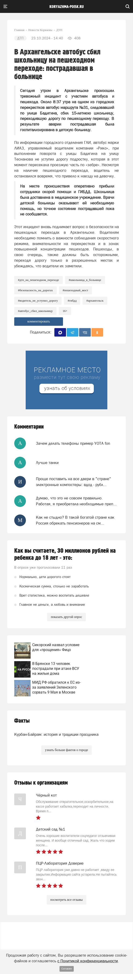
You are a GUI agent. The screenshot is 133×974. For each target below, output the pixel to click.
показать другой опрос (66, 617)
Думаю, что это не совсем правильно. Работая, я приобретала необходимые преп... (76, 501)
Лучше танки (47, 462)
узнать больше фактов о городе (66, 750)
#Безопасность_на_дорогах (35, 290)
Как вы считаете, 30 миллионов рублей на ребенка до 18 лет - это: (65, 554)
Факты (22, 720)
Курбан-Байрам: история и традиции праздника (56, 734)
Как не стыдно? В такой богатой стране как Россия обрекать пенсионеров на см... (75, 520)
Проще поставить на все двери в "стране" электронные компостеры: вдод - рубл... (73, 481)
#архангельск (94, 300)
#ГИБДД (72, 300)
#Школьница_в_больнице (85, 280)
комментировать (38, 321)
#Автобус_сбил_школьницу (35, 311)
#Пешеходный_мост (75, 290)
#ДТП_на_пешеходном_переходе (38, 280)
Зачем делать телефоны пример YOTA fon (73, 443)
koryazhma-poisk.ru (66, 6)
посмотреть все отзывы (66, 899)
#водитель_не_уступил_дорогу (38, 300)
